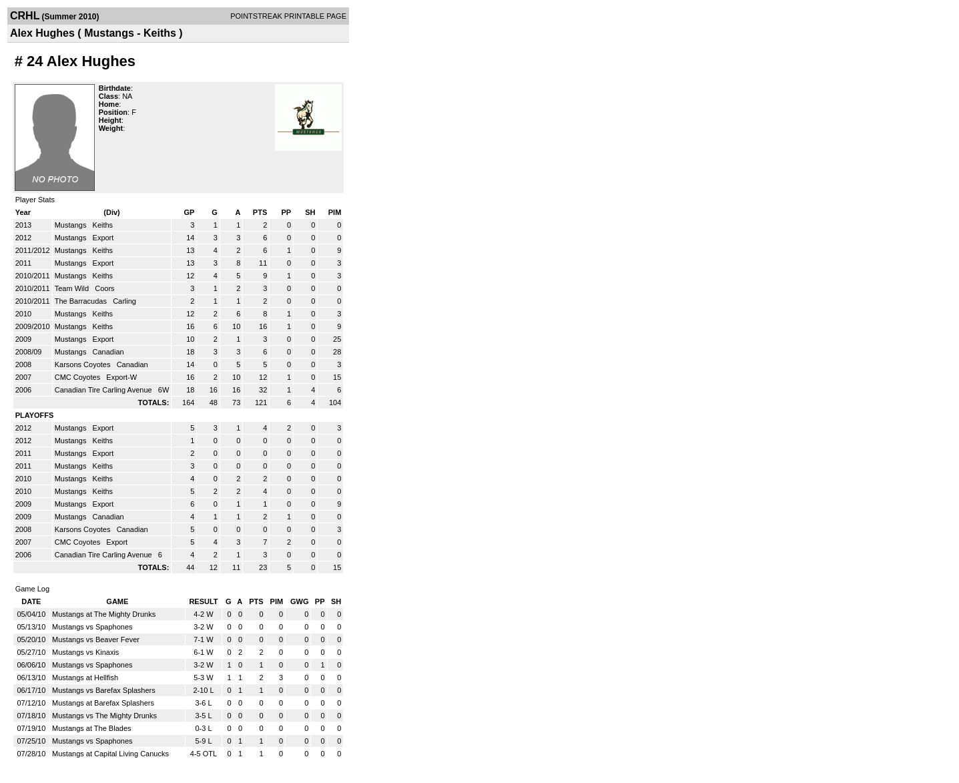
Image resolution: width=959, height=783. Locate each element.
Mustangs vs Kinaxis (85, 652)
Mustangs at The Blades (91, 728)
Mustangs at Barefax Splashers (103, 703)
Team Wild (73, 288)
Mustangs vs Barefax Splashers (103, 690)
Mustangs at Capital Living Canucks (110, 754)
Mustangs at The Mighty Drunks (103, 614)
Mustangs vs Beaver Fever (95, 639)
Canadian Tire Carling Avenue (104, 390)
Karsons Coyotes (84, 364)
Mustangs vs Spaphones (92, 627)
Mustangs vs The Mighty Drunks (104, 716)
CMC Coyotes (79, 377)
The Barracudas (82, 301)
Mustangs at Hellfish (85, 678)
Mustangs (72, 225)
